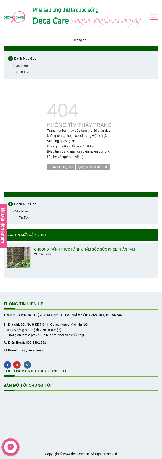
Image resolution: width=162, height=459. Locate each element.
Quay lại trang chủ (61, 167)
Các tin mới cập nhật (26, 235)
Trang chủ (81, 40)
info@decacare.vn (32, 350)
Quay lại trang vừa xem (92, 167)
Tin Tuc (24, 72)
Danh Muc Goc (25, 58)
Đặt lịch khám (2, 225)
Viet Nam (21, 66)
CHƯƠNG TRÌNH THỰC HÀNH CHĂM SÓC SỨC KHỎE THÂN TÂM (84, 249)
